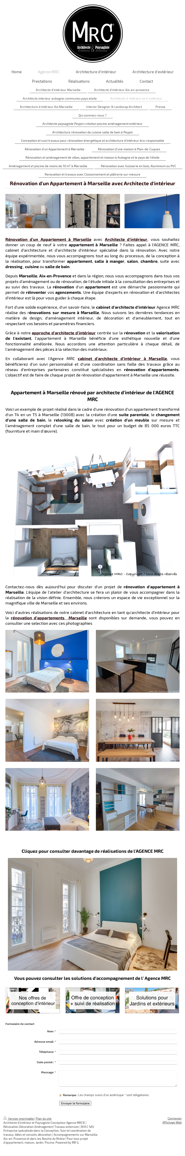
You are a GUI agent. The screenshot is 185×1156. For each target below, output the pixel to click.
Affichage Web (172, 1122)
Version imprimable (19, 1118)
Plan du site (43, 1118)
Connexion (175, 1118)
